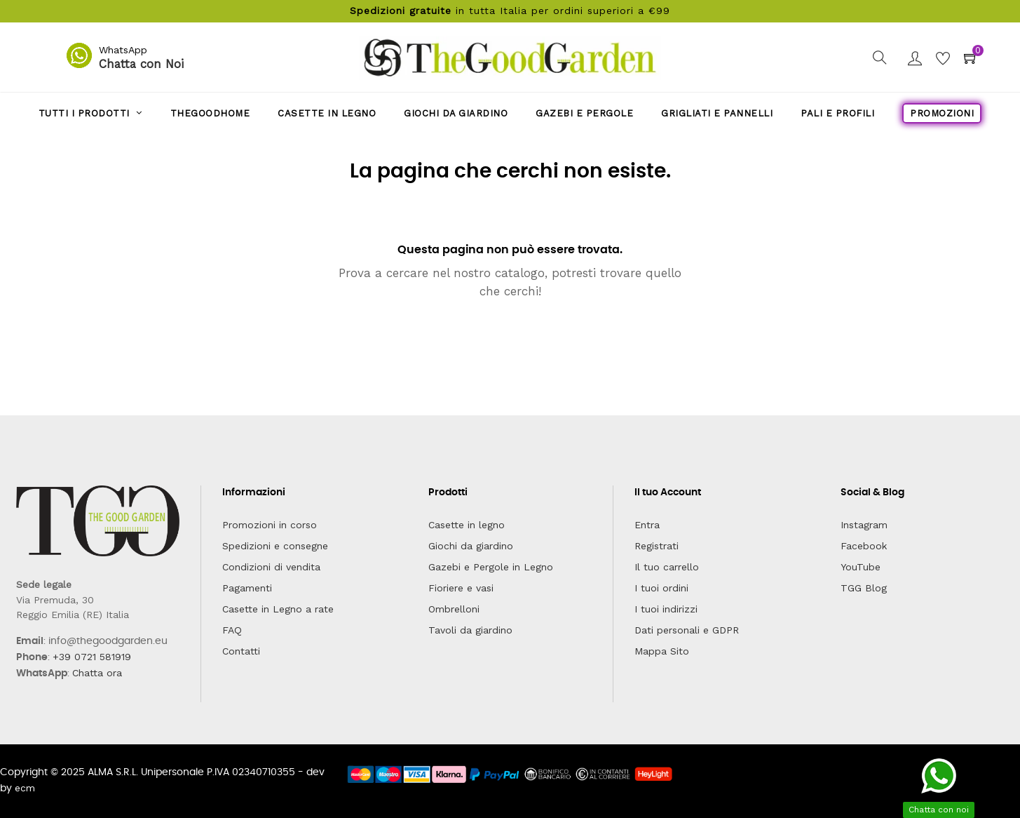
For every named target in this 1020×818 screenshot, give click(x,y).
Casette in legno (466, 524)
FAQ (232, 630)
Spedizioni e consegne (275, 545)
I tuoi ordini (661, 588)
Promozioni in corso (269, 524)
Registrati (656, 545)
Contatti (241, 651)
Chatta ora (97, 672)
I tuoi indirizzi (666, 609)
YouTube (860, 566)
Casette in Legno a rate (278, 609)
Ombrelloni (454, 609)
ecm (25, 787)
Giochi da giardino (470, 545)
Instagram (864, 524)
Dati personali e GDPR (686, 630)
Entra (647, 524)
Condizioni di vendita (271, 566)
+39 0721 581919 (92, 656)
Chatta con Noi (141, 64)
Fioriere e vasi (461, 588)
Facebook (864, 545)
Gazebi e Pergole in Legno (490, 566)
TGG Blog (864, 588)
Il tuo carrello (666, 566)
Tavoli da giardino (470, 630)
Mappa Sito (661, 651)
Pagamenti (247, 588)
